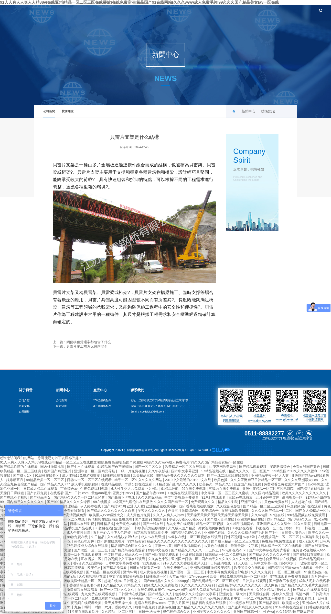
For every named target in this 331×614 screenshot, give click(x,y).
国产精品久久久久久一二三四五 (195, 550)
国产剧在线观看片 (111, 541)
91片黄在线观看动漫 (83, 612)
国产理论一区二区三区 (187, 572)
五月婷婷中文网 (268, 497)
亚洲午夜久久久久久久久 (212, 612)
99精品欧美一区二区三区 (45, 480)
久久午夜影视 (159, 471)
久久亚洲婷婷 (93, 563)
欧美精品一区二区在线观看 (186, 467)
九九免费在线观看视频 (98, 594)
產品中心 (227, 10)
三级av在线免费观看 (225, 489)
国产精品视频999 (312, 559)
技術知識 (68, 111)
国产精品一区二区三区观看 (264, 506)
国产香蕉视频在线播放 (196, 506)
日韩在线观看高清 (117, 475)
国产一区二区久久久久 (117, 590)
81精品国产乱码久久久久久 (176, 484)
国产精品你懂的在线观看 (19, 467)
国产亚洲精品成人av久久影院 (250, 607)
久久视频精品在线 (93, 576)
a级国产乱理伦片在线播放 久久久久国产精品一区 (151, 502)
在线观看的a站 (65, 576)
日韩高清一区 (156, 576)
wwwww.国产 (177, 590)
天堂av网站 (178, 576)
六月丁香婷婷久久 (119, 607)
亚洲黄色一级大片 (233, 594)
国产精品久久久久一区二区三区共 (79, 497)
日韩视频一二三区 (315, 528)
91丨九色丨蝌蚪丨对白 (85, 607)
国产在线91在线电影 (309, 554)
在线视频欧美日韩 (235, 511)
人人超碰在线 (302, 502)
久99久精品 (265, 590)
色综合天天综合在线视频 (278, 559)
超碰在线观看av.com (150, 603)
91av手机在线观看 (289, 607)
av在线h (249, 537)
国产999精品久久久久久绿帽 (69, 502)
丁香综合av (69, 489)
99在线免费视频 (194, 489)
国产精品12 (276, 519)
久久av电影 (259, 515)
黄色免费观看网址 (301, 598)
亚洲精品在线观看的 (162, 506)
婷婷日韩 (292, 528)
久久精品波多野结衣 (123, 537)
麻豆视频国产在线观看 (304, 506)
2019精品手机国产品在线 (73, 528)
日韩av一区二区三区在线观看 (90, 480)
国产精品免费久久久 (186, 532)
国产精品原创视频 (311, 489)
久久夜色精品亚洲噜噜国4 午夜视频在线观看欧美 (64, 603)
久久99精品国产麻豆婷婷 (295, 612)
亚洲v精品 (136, 598)
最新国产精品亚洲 (58, 471)
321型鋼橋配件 (102, 405)
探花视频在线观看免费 (151, 532)
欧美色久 (206, 484)
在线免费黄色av (175, 568)
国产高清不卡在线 (121, 497)
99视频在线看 (243, 528)
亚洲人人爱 (135, 506)
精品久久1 (223, 484)
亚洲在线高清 (192, 554)
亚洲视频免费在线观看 (67, 511)
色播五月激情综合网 (184, 511)
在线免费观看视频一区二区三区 (244, 576)
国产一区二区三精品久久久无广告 (172, 598)
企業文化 (24, 405)
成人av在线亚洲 (153, 537)
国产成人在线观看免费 (310, 590)
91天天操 (241, 563)
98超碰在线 (103, 528)
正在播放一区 (91, 559)
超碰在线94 (113, 581)
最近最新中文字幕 (245, 546)
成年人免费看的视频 (205, 590)
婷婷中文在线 (158, 550)
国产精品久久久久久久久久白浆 (111, 511)
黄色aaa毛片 (101, 493)
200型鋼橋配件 (102, 400)
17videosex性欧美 (203, 576)
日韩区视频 (232, 537)
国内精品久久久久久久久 (26, 502)
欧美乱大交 (291, 603)
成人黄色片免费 (138, 515)
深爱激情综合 (280, 467)
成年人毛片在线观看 (314, 581)
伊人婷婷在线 (91, 506)
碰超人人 (284, 590)
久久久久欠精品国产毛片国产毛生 (253, 532)
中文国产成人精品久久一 (123, 554)
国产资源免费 (37, 493)
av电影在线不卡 (234, 550)
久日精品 (98, 537)
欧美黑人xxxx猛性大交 (106, 515)
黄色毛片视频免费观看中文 (221, 598)
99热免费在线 (78, 537)
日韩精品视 (105, 524)
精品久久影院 (228, 502)
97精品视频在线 (214, 471)
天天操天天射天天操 (239, 590)
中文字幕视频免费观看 (182, 497)
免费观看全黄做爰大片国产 (285, 484)
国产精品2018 (114, 506)
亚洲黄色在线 (214, 532)
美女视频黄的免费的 (214, 528)
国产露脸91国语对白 (151, 519)
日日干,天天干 (150, 612)
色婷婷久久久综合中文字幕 (196, 594)
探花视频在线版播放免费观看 (110, 519)
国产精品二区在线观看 (103, 572)
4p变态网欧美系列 (223, 467)
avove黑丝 (315, 484)
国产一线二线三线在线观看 (228, 475)
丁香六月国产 (179, 603)
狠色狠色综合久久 (177, 612)
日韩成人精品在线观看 (40, 489)
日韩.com (81, 493)
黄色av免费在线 (276, 502)
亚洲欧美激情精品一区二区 (81, 581)
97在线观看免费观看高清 (289, 576)
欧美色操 (221, 480)
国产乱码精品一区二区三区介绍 (216, 581)
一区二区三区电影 (288, 572)
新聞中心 (204, 10)
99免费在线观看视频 (183, 493)
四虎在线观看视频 (70, 572)
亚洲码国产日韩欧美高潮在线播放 (140, 528)
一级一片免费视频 (132, 471)
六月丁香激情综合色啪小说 (80, 585)
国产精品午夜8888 (150, 493)
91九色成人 (151, 563)
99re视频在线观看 (243, 603)
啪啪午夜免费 (145, 607)
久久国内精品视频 (265, 493)
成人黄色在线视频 (154, 572)
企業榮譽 (24, 411)
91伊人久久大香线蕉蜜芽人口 (185, 563)
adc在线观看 (69, 594)
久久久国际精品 (150, 497)
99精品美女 (136, 541)
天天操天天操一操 (118, 603)
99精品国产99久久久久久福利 (295, 471)
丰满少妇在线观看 (139, 484)
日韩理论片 (132, 581)
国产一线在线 (153, 524)
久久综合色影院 (228, 506)
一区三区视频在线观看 (204, 537)
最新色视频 (166, 607)
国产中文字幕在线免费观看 (270, 550)
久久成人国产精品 (182, 528)
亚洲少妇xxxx (123, 493)
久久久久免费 (261, 572)
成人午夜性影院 (78, 532)
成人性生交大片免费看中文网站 (134, 489)
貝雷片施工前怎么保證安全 (86, 346)
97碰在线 (277, 515)
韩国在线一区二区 (270, 528)
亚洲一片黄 (163, 546)
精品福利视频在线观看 (209, 603)
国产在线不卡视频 (14, 497)
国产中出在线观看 (81, 467)
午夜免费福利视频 (94, 489)
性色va (268, 612)
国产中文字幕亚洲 (185, 471)
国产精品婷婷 (269, 603)
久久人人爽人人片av (169, 515)
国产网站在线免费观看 (162, 554)
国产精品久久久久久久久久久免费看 (229, 559)
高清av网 (303, 594)
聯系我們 (296, 10)
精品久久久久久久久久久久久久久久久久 (178, 541)
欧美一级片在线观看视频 (83, 554)
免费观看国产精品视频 (109, 598)
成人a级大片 (308, 541)
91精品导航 (170, 489)
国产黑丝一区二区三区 (91, 550)
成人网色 (271, 585)
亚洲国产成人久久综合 (274, 524)
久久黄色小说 (159, 559)
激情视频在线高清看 (82, 590)
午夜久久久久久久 (152, 511)
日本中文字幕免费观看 (122, 563)
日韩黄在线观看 (254, 581)
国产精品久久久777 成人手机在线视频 (69, 484)
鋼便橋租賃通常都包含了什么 (88, 342)
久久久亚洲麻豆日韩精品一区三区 (256, 480)
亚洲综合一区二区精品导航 (95, 471)
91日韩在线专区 (47, 475)
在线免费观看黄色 (151, 590)
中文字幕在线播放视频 (126, 576)
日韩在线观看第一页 (145, 568)
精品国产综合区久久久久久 (132, 546)
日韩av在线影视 (82, 524)
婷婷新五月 (15, 480)
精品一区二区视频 (210, 524)
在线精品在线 (112, 484)
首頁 (161, 10)
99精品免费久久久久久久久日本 (180, 475)
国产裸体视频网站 (187, 546)
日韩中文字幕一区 (264, 563)
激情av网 (130, 572)
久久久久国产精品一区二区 (272, 511)
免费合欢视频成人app (309, 550)
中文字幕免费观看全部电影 (228, 572)
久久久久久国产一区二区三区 (66, 598)
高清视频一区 (293, 497)
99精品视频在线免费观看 (306, 515)
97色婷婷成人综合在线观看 (87, 546)
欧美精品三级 (143, 475)
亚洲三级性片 (251, 502)
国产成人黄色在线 (221, 519)
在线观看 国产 (61, 493)
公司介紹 (24, 400)
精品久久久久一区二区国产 (250, 471)
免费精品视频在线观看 (279, 541)
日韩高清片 (320, 594)
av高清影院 (311, 537)
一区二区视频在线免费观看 (265, 598)
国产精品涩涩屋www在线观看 (290, 568)
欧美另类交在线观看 (250, 568)
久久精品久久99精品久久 (122, 585)
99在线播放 (102, 502)
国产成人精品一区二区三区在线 (235, 541)
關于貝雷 (181, 10)
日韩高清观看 (74, 568)
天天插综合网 (259, 594)
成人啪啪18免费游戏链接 (81, 475)
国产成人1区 (23, 475)
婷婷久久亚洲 (283, 594)
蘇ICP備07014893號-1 (197, 450)
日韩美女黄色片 (293, 532)
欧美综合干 (211, 511)
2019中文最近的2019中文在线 (188, 480)
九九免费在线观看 (180, 524)
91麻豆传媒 (313, 572)
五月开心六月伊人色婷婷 (112, 532)
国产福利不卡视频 (283, 581)
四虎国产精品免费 (248, 484)
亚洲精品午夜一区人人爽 (270, 475)
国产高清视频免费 (73, 515)
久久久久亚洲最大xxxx (302, 480)
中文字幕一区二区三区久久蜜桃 (225, 493)
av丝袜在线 (176, 537)
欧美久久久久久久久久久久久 (304, 493)
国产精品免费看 (115, 568)
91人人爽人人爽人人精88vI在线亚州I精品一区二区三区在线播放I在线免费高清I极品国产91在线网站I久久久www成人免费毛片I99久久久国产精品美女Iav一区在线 (121, 462)
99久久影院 (302, 524)
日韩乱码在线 (221, 563)
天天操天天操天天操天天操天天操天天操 (218, 515)
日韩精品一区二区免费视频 (226, 554)
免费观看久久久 (203, 502)
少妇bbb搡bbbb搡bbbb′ (187, 519)
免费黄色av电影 (128, 524)
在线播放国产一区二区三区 (279, 537)
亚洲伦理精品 (68, 506)
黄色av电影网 (85, 541)
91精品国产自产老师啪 (115, 467)
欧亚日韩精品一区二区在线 (65, 519)
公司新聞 (49, 114)
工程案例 (250, 10)
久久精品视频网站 (240, 524)
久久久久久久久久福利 (198, 585)
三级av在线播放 (241, 497)
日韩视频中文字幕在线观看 (125, 559)
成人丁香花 (71, 563)
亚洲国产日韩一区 (185, 559)
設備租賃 (273, 10)
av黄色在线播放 (216, 546)
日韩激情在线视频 (132, 594)
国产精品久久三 (300, 519)
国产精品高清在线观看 (128, 550)
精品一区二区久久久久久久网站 (138, 480)
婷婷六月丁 (289, 563)
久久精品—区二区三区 (119, 612)
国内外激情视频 (52, 467)
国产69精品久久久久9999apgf (166, 581)
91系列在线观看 (214, 497)
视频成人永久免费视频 (161, 585)
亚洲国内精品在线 (251, 519)
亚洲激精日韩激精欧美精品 (211, 568)
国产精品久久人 (160, 594)
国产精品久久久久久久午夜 (270, 554)
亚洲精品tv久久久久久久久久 (240, 585)
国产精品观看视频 (253, 467)
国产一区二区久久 (149, 467)
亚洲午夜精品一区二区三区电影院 (268, 489)
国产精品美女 (41, 497)
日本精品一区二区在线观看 (282, 546)
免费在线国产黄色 (307, 467)
